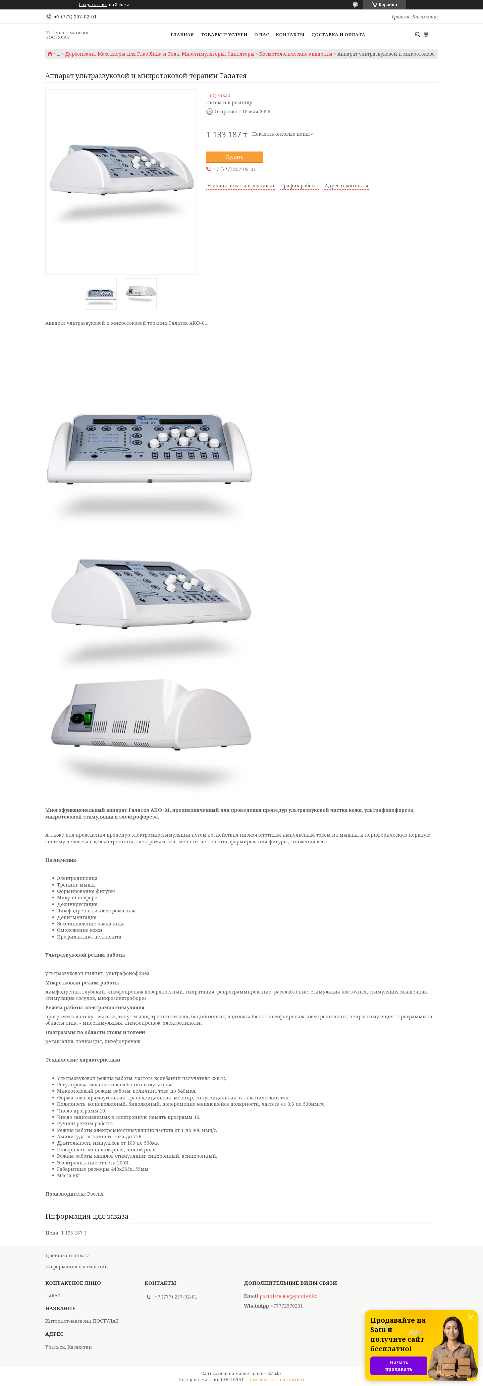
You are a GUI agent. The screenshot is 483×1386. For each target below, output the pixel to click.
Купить (235, 157)
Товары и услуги (224, 35)
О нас (261, 35)
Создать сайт (93, 4)
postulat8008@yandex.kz (288, 1296)
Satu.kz (275, 1373)
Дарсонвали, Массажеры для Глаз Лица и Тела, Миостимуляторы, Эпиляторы (160, 54)
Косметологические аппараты (295, 54)
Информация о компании (76, 1266)
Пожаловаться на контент (276, 1379)
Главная (182, 35)
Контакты (290, 35)
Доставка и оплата (338, 35)
